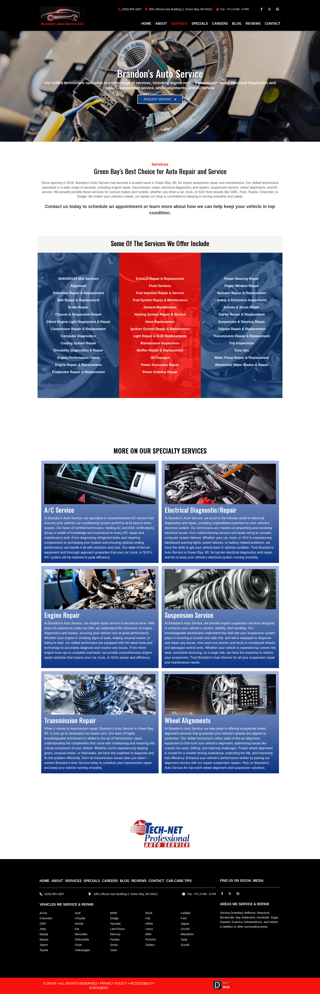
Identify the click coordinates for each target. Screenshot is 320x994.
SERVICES (179, 23)
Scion (78, 944)
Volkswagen (82, 950)
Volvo (113, 950)
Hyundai (115, 923)
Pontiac (115, 939)
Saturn (44, 944)
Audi (78, 913)
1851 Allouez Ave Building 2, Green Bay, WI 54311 (126, 894)
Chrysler (80, 918)
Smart (114, 944)
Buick (148, 913)
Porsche (150, 939)
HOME (146, 23)
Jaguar (185, 923)
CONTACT (272, 23)
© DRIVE (50, 983)
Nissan (44, 939)
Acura (43, 913)
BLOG (236, 23)
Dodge (114, 918)
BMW (113, 913)
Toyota (44, 950)
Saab (184, 939)
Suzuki (185, 944)
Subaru (149, 944)
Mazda (44, 934)
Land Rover (117, 929)
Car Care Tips (179, 881)
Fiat (147, 918)
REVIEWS (253, 23)
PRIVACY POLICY (113, 983)
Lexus (149, 929)
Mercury (115, 934)
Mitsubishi (187, 934)
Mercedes (81, 934)
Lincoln (185, 929)
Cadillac (186, 913)
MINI (148, 934)
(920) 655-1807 (132, 9)
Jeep (43, 929)
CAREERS (220, 23)
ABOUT (161, 23)
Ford (184, 918)
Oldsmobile (82, 939)
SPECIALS (200, 23)
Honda (79, 923)
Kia (77, 929)
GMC (43, 923)
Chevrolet (46, 918)
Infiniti (149, 923)
